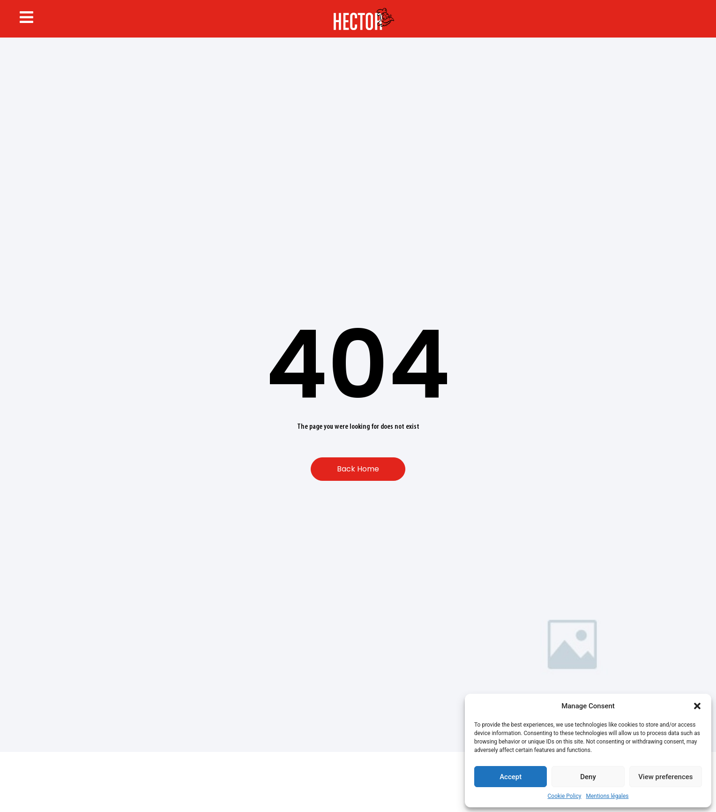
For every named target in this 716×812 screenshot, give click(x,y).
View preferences (665, 777)
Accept (511, 777)
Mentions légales (607, 796)
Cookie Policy (565, 796)
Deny (588, 777)
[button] (697, 706)
